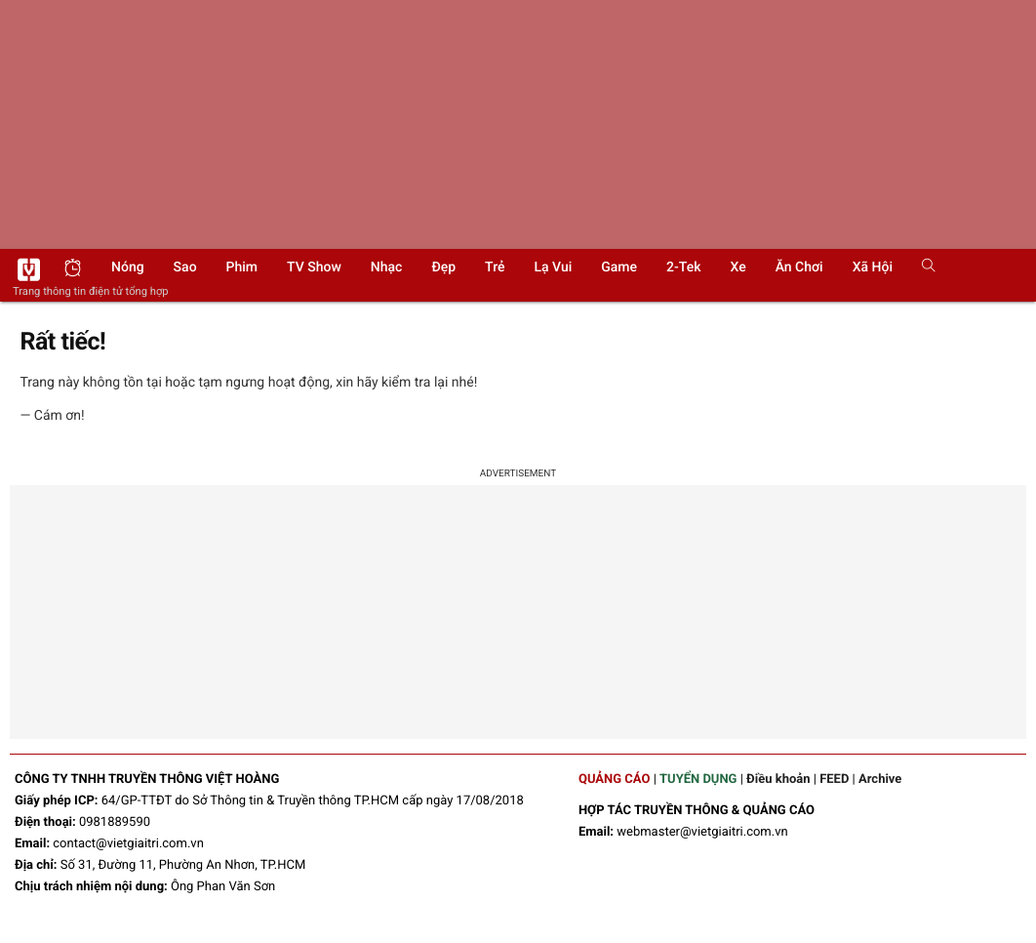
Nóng (127, 267)
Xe (737, 267)
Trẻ (494, 267)
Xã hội (873, 267)
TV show (314, 267)
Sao (185, 267)
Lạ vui (553, 267)
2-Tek (683, 267)
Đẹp (443, 267)
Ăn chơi (799, 267)
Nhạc (387, 267)
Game (619, 267)
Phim (242, 267)
